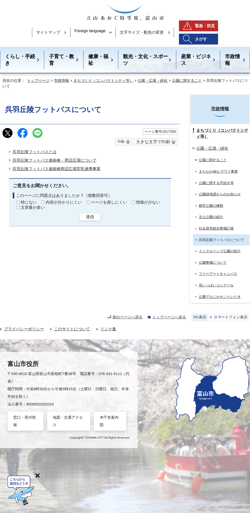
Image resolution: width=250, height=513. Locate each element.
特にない (29, 202)
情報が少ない (148, 202)
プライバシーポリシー (24, 329)
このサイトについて (72, 329)
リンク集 (108, 329)
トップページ (38, 80)
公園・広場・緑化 (153, 80)
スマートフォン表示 (231, 317)
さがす (201, 39)
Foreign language (90, 31)
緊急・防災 (205, 26)
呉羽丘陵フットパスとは (34, 152)
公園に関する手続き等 (216, 183)
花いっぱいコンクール (216, 285)
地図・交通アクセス (68, 421)
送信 (90, 217)
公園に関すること (187, 80)
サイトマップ (48, 32)
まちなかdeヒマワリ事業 (218, 171)
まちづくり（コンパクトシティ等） (103, 80)
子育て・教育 (61, 60)
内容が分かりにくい (64, 202)
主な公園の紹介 (211, 217)
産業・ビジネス (196, 60)
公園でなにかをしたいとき (220, 297)
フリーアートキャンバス (218, 274)
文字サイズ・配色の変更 (142, 32)
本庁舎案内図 (109, 421)
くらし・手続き (20, 60)
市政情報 (232, 60)
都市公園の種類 (211, 206)
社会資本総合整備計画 (216, 228)
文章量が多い (33, 207)
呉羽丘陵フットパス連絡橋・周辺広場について (54, 160)
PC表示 (200, 317)
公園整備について (213, 262)
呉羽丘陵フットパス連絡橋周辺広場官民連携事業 (56, 169)
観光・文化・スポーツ (145, 60)
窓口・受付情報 (24, 421)
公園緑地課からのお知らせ (220, 194)
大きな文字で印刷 (153, 141)
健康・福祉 (98, 60)
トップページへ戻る (169, 317)
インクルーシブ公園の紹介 (220, 251)
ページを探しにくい (109, 202)
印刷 (121, 141)
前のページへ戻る (127, 317)
